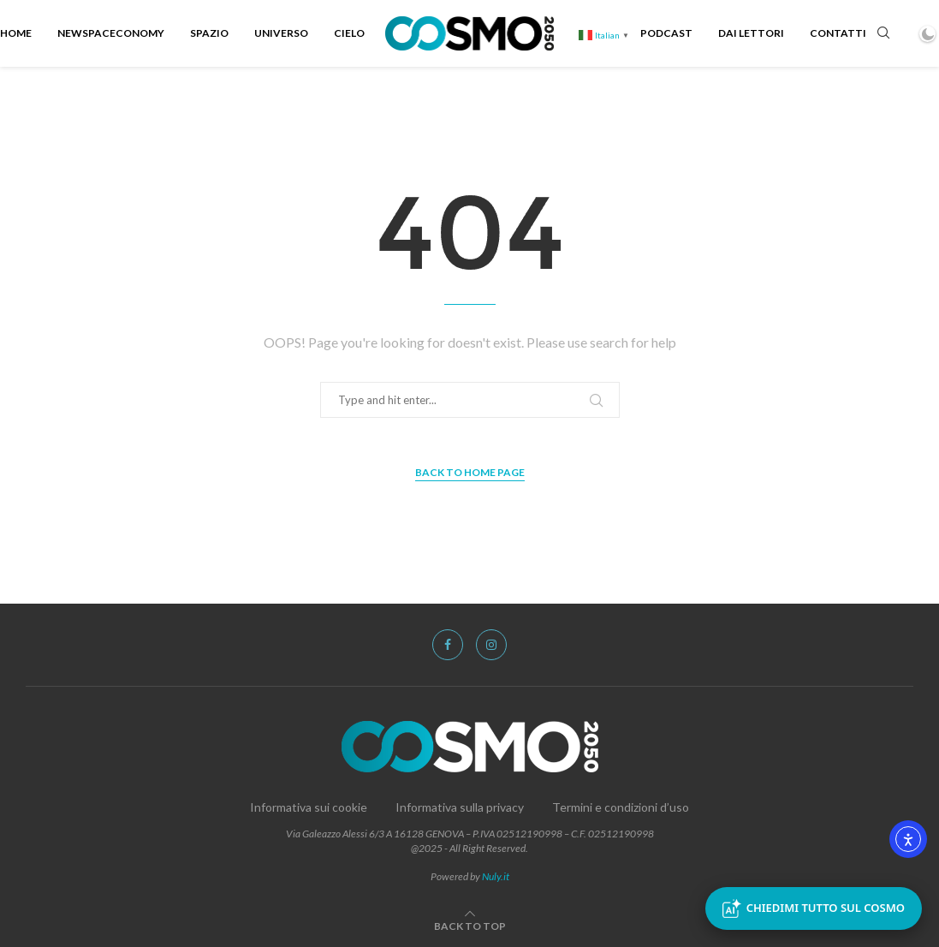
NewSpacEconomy (110, 33)
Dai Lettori (751, 33)
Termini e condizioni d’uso (620, 807)
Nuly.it (495, 876)
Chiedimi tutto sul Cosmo (813, 908)
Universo (281, 33)
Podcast (666, 33)
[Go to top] (470, 925)
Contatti (838, 33)
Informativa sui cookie (308, 807)
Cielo (349, 33)
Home (16, 33)
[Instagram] (491, 644)
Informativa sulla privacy (459, 807)
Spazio (209, 33)
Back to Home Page (470, 472)
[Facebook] (447, 644)
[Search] (883, 34)
